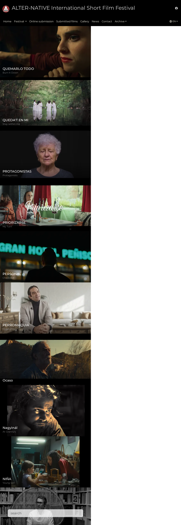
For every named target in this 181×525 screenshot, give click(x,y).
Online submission (41, 21)
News (95, 21)
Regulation (69, 491)
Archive (120, 21)
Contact (107, 21)
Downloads (69, 517)
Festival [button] (19, 21)
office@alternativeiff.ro (139, 502)
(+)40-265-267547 (135, 495)
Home (7, 21)
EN (173, 21)
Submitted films (67, 21)
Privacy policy (71, 498)
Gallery (84, 21)
